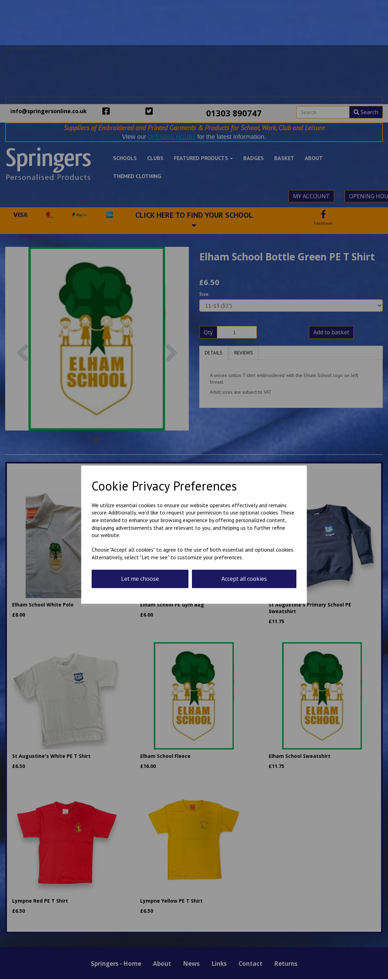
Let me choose (140, 579)
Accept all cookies (244, 579)
